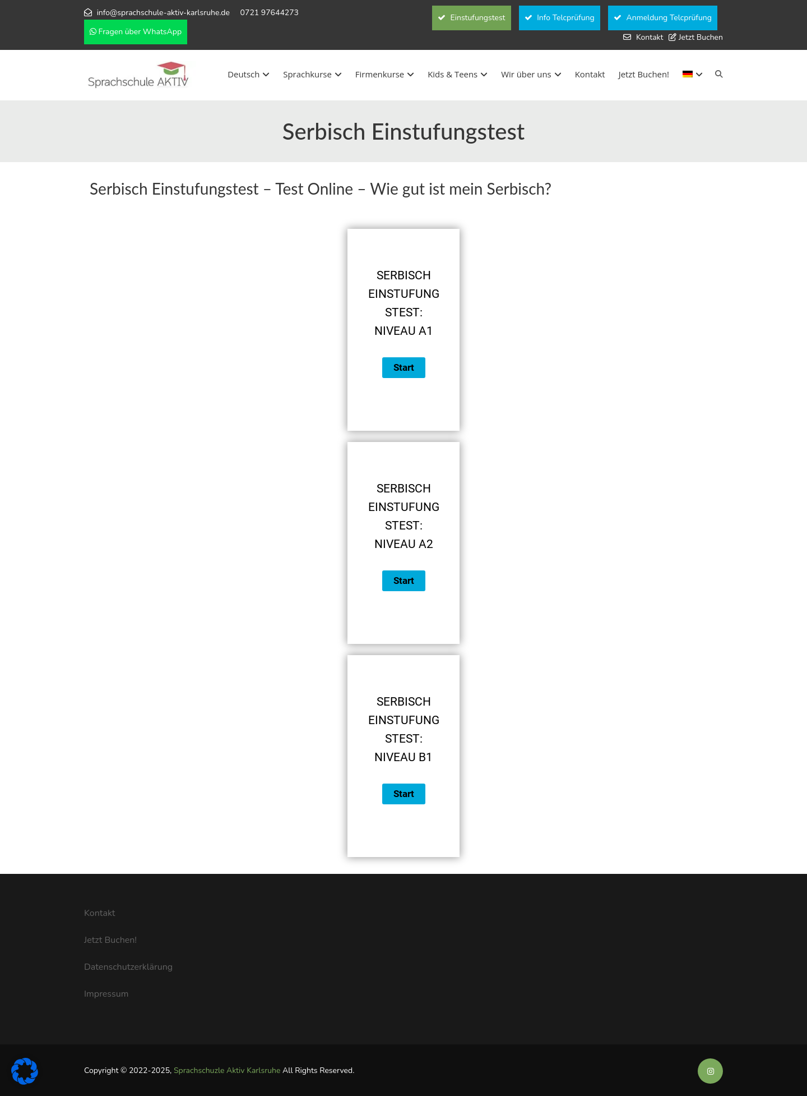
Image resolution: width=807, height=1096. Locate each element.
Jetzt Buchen (701, 37)
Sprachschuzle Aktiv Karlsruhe (227, 1070)
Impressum (106, 994)
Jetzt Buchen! (644, 74)
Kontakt (649, 37)
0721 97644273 (269, 12)
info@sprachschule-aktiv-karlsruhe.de (163, 12)
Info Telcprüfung (560, 17)
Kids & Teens (458, 74)
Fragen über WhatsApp (136, 31)
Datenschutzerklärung (128, 967)
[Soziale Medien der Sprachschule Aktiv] (710, 1071)
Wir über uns (531, 74)
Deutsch (249, 74)
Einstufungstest (471, 17)
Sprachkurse (312, 74)
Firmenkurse (384, 74)
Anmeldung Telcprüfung (663, 17)
